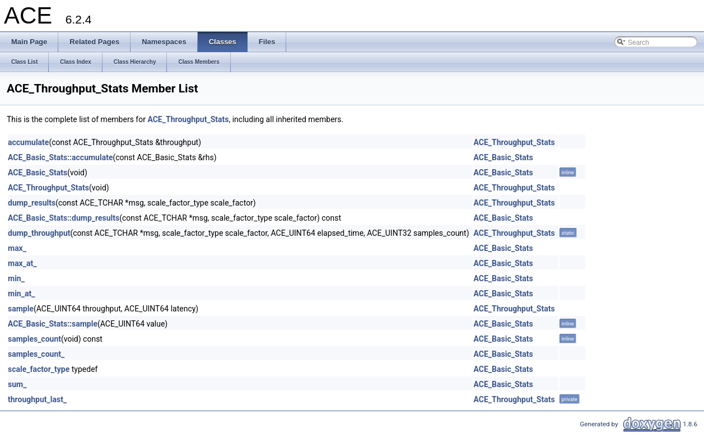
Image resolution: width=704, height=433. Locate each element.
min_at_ (21, 293)
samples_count (34, 338)
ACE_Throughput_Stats (188, 119)
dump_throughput (39, 233)
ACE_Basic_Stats (503, 157)
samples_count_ (36, 354)
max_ (17, 248)
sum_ (17, 384)
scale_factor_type (38, 369)
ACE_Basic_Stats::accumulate (60, 157)
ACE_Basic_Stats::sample (52, 323)
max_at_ (22, 263)
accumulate (28, 142)
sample (21, 308)
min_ (16, 278)
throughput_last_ (37, 399)
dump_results (31, 202)
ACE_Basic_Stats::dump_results (63, 217)
